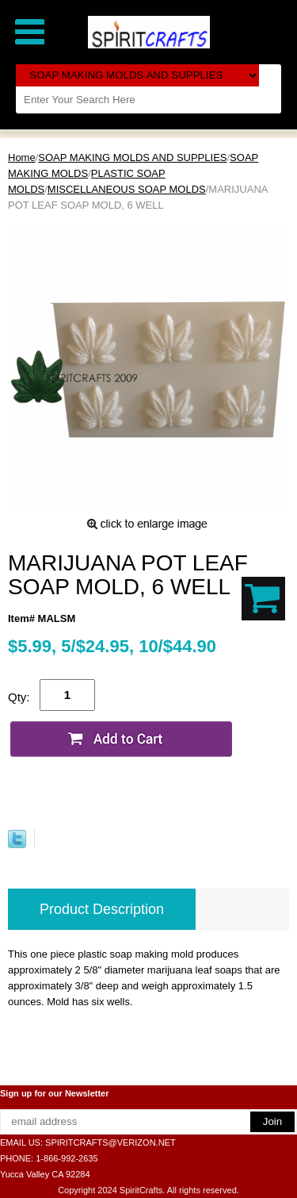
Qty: (19, 697)
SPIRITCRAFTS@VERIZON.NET (110, 1142)
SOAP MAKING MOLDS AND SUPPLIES (132, 157)
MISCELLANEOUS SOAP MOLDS (127, 189)
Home (22, 157)
